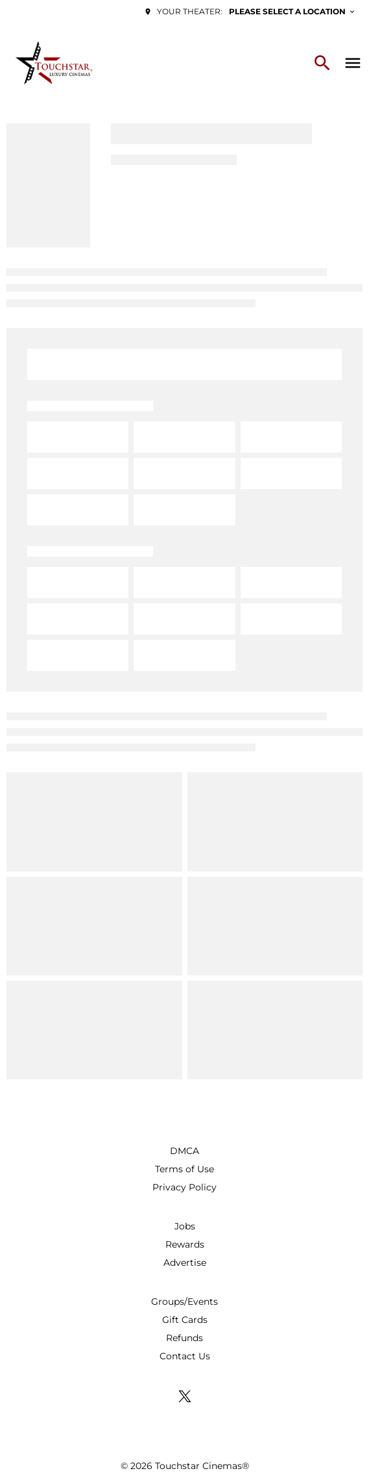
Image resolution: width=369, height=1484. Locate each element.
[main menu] (353, 63)
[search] (322, 63)
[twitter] (184, 1396)
